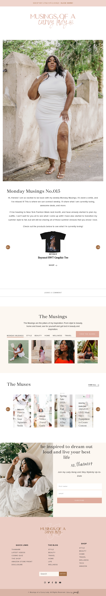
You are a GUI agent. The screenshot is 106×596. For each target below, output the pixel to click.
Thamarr (16, 549)
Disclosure (17, 565)
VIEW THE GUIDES (87, 334)
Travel (42, 416)
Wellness (53, 565)
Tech (81, 563)
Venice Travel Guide (42, 422)
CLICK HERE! (67, 3)
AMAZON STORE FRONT (22, 562)
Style (51, 549)
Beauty (20, 410)
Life (50, 562)
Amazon (83, 566)
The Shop (16, 559)
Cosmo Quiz (17, 555)
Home (51, 559)
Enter (63, 574)
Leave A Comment (53, 293)
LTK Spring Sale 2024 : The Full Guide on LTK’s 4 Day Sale (63, 409)
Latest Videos (18, 552)
